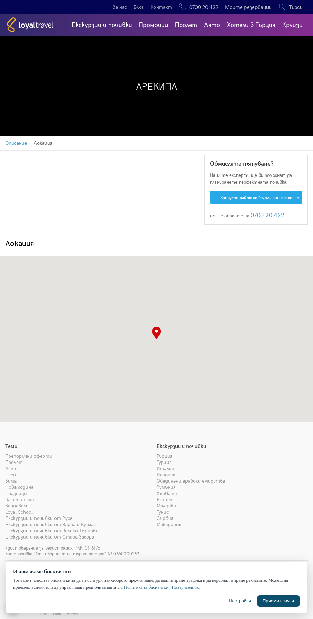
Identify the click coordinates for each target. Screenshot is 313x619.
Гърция (164, 456)
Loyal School (19, 511)
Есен (10, 474)
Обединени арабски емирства (190, 480)
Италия (165, 468)
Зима (11, 480)
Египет (165, 499)
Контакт (161, 6)
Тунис (162, 511)
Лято (212, 24)
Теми (11, 445)
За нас (120, 6)
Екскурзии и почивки (102, 24)
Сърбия (164, 518)
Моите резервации (248, 6)
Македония (168, 524)
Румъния (166, 487)
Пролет (186, 24)
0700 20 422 (203, 6)
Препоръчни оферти (28, 456)
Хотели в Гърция (251, 24)
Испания (165, 474)
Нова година (19, 487)
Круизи (292, 24)
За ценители (19, 499)
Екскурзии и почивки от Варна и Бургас (50, 524)
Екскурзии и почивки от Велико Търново (52, 530)
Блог (139, 6)
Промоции (153, 24)
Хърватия (168, 493)
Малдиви (166, 505)
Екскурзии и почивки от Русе (38, 518)
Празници (16, 493)
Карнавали (17, 505)
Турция (164, 462)
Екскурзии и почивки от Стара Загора (49, 536)
